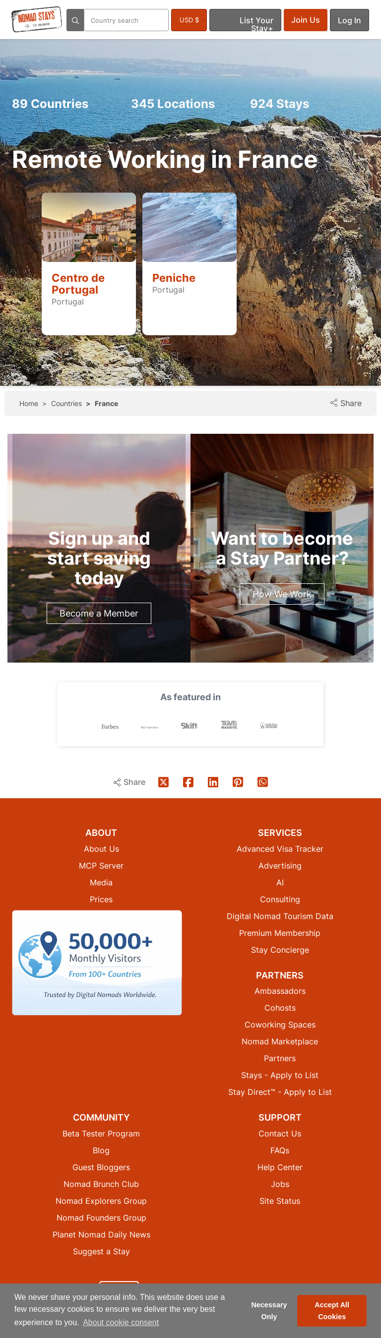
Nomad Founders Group (101, 1217)
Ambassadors (280, 990)
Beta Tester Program (101, 1133)
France (106, 403)
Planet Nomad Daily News (101, 1234)
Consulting (280, 899)
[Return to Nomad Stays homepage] (37, 19)
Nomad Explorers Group (101, 1200)
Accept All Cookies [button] (332, 1311)
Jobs (280, 1183)
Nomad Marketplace (280, 1041)
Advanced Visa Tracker (280, 848)
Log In (349, 20)
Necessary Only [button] (269, 1311)
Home (28, 403)
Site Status (279, 1200)
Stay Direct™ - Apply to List (280, 1091)
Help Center (280, 1167)
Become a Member (99, 613)
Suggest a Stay (101, 1251)
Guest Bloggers (101, 1167)
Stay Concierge (280, 949)
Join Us (305, 20)
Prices (101, 899)
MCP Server (101, 865)
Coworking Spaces (280, 1024)
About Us (101, 848)
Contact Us (279, 1133)
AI (280, 882)
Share (345, 403)
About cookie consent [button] (121, 1322)
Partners (280, 1058)
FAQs (279, 1150)
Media (101, 882)
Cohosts (280, 1007)
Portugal (68, 302)
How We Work (282, 594)
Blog (101, 1150)
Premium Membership (279, 932)
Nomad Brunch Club (101, 1183)
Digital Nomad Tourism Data (280, 916)
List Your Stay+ (256, 23)
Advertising (280, 865)
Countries (50, 104)
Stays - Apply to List (279, 1075)
